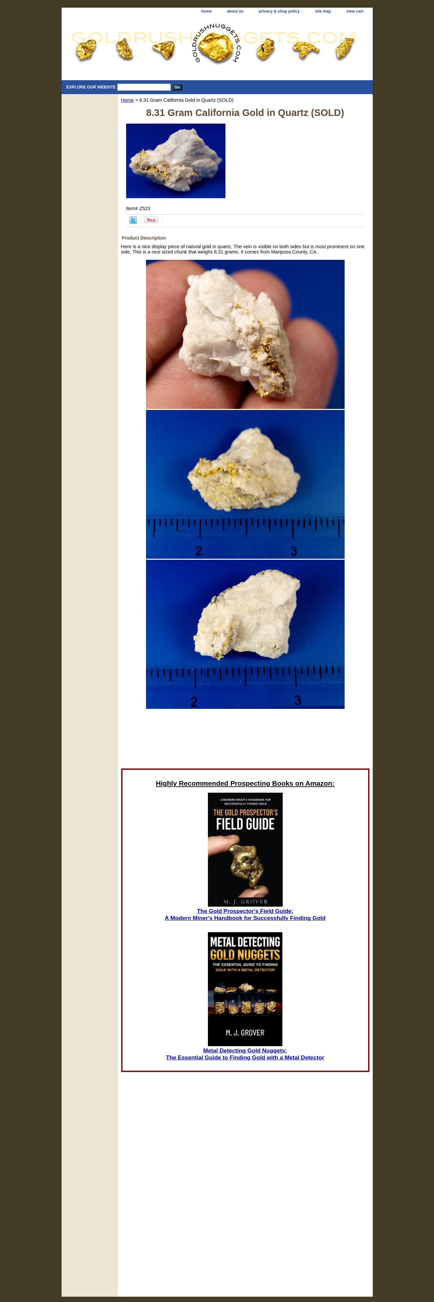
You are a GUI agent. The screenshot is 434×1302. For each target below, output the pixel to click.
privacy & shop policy (279, 11)
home (206, 11)
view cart (354, 11)
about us (235, 11)
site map (323, 11)
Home (127, 100)
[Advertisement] (245, 741)
